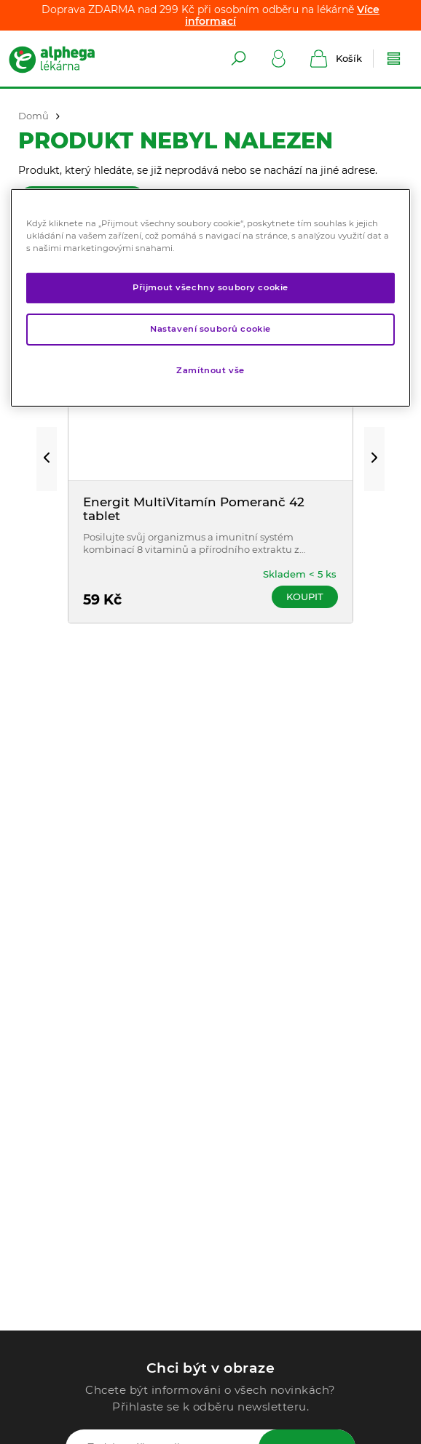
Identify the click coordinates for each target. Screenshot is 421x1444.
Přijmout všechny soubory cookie (210, 287)
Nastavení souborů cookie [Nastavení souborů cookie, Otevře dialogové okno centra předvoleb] (210, 329)
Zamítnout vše (210, 370)
